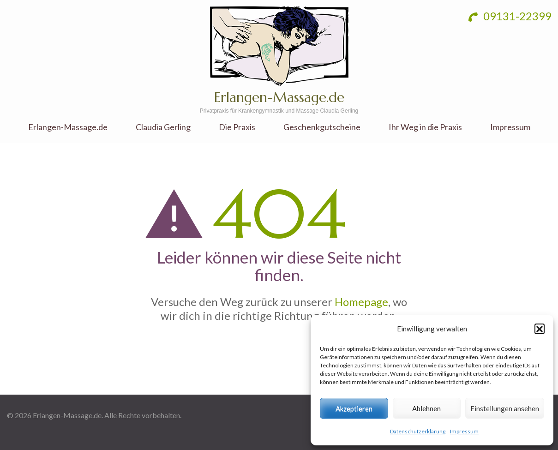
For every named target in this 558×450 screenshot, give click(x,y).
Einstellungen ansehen (504, 408)
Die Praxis (237, 127)
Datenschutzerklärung (417, 431)
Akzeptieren (354, 408)
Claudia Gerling (163, 127)
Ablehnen (426, 408)
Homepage (361, 301)
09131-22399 (510, 16)
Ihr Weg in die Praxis (425, 127)
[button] (539, 328)
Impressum (464, 431)
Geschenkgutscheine (321, 127)
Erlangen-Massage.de (279, 97)
